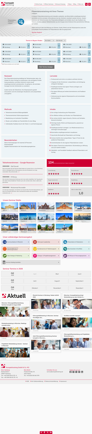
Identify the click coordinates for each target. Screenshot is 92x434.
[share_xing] (41, 432)
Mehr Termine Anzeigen (46, 67)
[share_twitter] (47, 432)
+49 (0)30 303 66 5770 (32, 375)
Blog (74, 4)
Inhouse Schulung (60, 4)
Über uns (80, 4)
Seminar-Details (37, 32)
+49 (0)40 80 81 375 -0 (10, 375)
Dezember (79, 288)
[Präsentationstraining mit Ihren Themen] (86, 4)
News (70, 4)
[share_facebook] (44, 432)
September (79, 281)
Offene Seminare (49, 4)
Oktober (35, 288)
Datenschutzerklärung (51, 381)
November (57, 288)
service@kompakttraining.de (55, 371)
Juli (34, 281)
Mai (57, 274)
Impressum (63, 381)
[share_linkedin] (50, 432)
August (57, 281)
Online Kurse (38, 4)
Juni (79, 274)
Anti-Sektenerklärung (36, 381)
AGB (27, 381)
